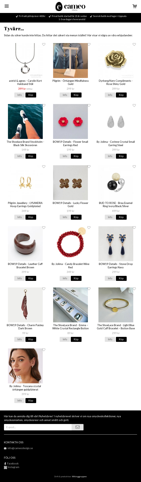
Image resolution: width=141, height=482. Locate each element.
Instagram (11, 467)
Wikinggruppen (79, 476)
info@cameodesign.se (20, 448)
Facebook (13, 463)
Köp (30, 94)
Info (19, 94)
